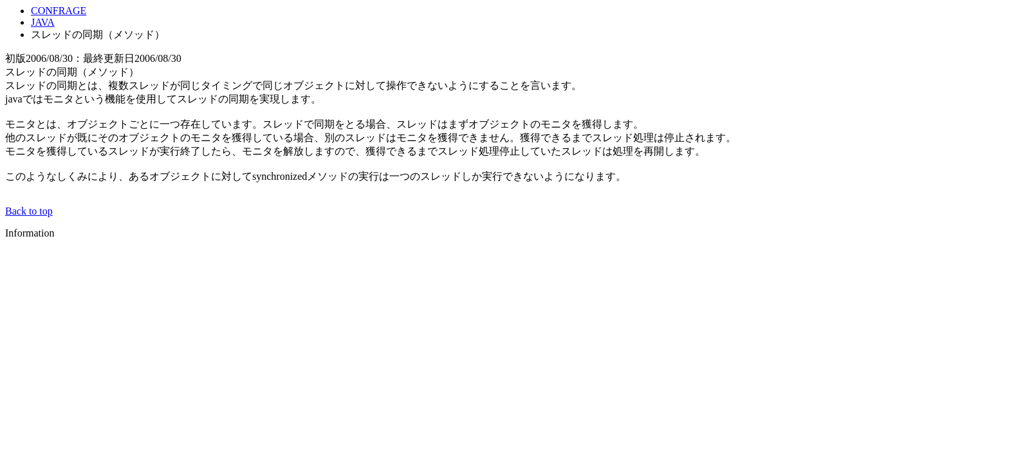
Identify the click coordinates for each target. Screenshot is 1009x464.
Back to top (29, 211)
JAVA (43, 22)
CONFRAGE (58, 10)
